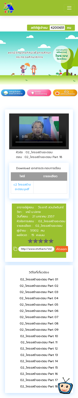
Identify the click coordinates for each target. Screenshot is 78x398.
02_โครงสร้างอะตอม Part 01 (39, 279)
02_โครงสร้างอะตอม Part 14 (39, 361)
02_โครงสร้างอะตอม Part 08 (39, 323)
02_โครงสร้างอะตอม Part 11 (39, 342)
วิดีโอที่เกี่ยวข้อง (39, 272)
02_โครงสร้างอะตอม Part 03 (39, 292)
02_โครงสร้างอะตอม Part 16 (39, 374)
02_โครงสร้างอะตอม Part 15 (39, 367)
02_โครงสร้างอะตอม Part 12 (39, 348)
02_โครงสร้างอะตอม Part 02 (39, 286)
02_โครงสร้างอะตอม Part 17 (39, 380)
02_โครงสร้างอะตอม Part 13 (39, 355)
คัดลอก (61, 249)
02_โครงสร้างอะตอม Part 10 (39, 336)
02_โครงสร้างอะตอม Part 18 (39, 386)
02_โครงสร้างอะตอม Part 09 (39, 330)
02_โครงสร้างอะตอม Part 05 (39, 305)
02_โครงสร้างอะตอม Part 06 (39, 311)
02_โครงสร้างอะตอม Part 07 (39, 317)
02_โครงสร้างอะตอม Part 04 (39, 298)
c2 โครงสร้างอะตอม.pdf (22, 186)
